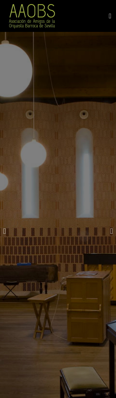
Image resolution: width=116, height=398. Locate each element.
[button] (110, 16)
